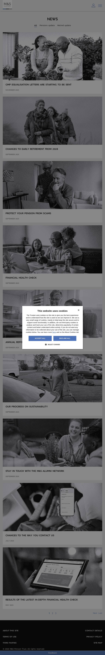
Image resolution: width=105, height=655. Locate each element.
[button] (52, 344)
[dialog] (52, 327)
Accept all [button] (40, 338)
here (54, 332)
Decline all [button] (64, 338)
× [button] (78, 310)
